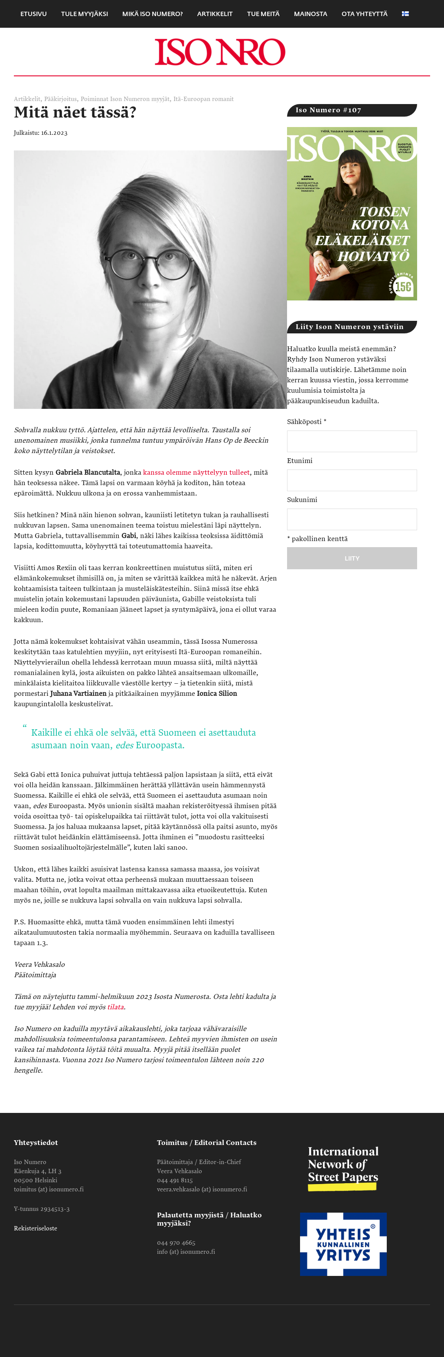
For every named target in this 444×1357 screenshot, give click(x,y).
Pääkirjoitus (60, 99)
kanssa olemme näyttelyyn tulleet (196, 472)
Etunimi (300, 461)
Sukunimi (302, 500)
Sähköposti (306, 422)
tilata (115, 1007)
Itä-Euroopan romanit (203, 99)
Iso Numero (222, 51)
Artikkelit (27, 99)
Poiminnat (94, 99)
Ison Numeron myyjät (140, 99)
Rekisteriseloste (35, 1228)
